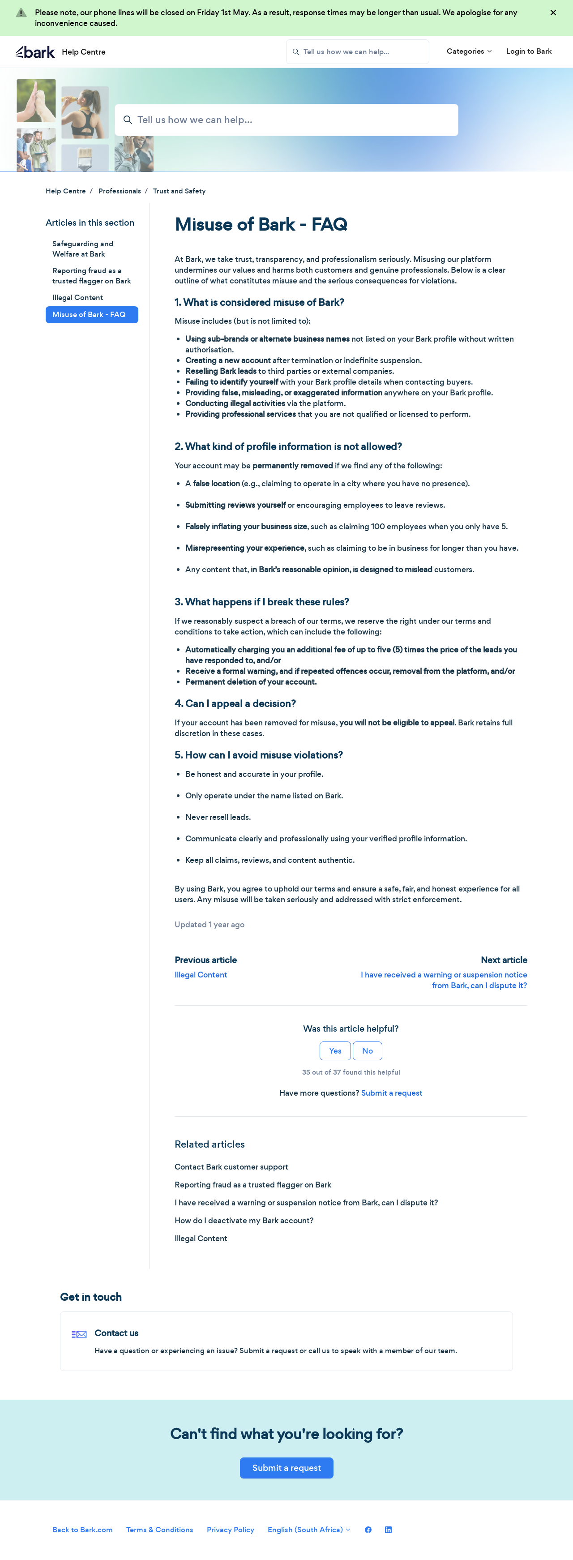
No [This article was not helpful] (367, 1051)
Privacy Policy (230, 1530)
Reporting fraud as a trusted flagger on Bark (253, 1184)
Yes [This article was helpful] (335, 1051)
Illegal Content (201, 974)
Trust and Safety (179, 191)
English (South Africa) (309, 1530)
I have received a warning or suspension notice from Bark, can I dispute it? (444, 980)
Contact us (116, 1333)
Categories (470, 51)
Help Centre (66, 191)
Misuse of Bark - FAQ (89, 314)
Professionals (119, 191)
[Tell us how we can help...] (357, 51)
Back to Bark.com (82, 1530)
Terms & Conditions (159, 1530)
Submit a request (392, 1093)
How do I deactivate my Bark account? (244, 1220)
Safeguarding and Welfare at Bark (82, 249)
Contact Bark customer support (231, 1166)
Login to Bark (529, 51)
